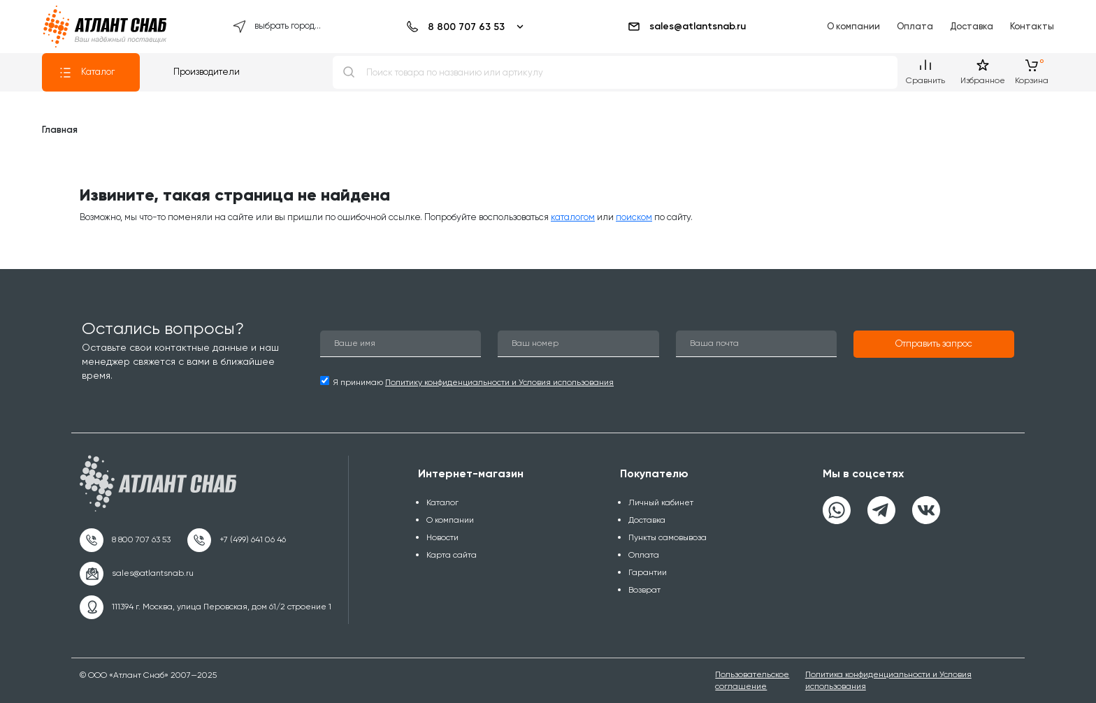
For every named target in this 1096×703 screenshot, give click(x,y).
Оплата (915, 26)
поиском (634, 217)
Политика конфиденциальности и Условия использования (888, 680)
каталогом (573, 217)
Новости (442, 537)
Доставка (971, 26)
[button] (933, 344)
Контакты (1032, 26)
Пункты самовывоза (667, 537)
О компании (853, 26)
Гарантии (647, 572)
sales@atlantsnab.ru (686, 27)
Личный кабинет (660, 502)
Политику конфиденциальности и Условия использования (499, 382)
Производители (206, 71)
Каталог (87, 73)
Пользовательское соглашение (752, 680)
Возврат (644, 590)
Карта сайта (451, 555)
